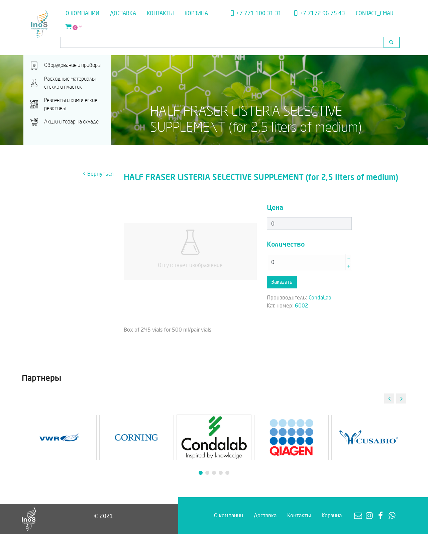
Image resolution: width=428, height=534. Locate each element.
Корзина (196, 13)
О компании (82, 13)
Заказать (282, 282)
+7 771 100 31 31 (254, 13)
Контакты (160, 13)
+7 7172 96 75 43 (318, 13)
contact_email (375, 13)
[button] (401, 398)
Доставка (123, 13)
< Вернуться (98, 174)
